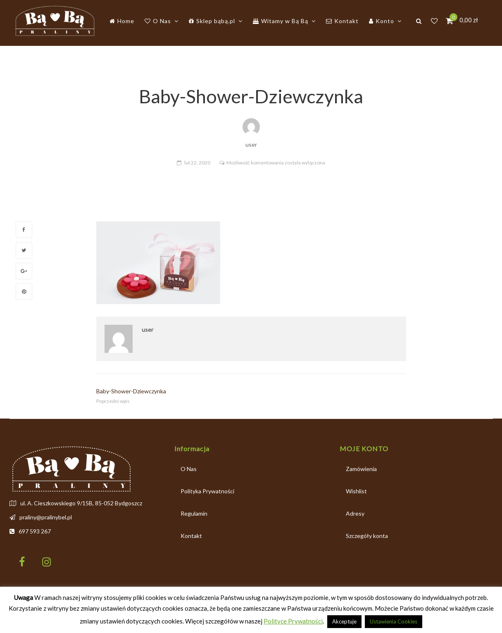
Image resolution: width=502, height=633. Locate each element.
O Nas (189, 468)
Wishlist (356, 491)
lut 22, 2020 (197, 162)
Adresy (355, 513)
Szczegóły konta (367, 535)
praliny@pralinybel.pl (45, 517)
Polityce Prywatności (293, 621)
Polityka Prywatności (207, 491)
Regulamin (194, 513)
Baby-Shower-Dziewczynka (131, 391)
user (147, 329)
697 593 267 (35, 531)
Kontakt (191, 535)
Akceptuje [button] (344, 621)
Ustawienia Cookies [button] (393, 621)
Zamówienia (361, 468)
